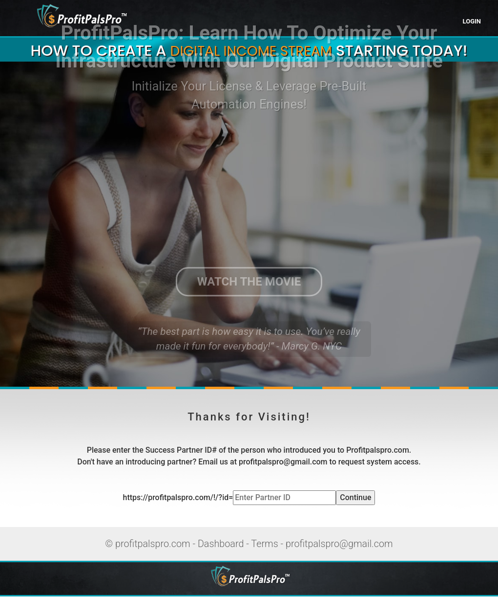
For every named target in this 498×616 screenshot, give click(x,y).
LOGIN (472, 21)
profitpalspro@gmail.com (339, 544)
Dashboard (221, 544)
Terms (264, 544)
